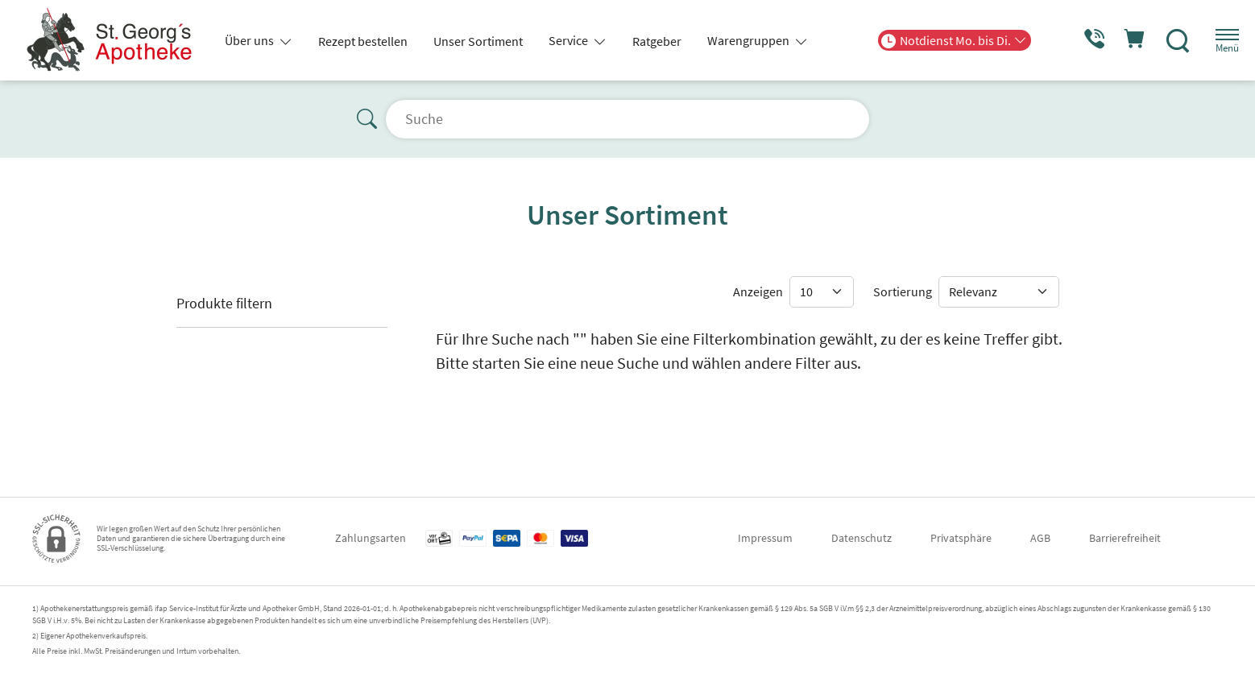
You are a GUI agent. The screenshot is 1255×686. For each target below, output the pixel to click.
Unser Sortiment (478, 41)
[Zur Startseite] (114, 40)
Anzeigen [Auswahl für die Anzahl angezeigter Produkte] (758, 291)
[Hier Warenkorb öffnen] (1121, 40)
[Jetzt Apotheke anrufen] (1077, 40)
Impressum (765, 538)
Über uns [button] (250, 40)
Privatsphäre (961, 538)
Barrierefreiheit (1125, 538)
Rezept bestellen (363, 41)
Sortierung (902, 291)
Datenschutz (861, 538)
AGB (1040, 538)
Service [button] (569, 40)
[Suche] (1166, 40)
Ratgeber (656, 41)
